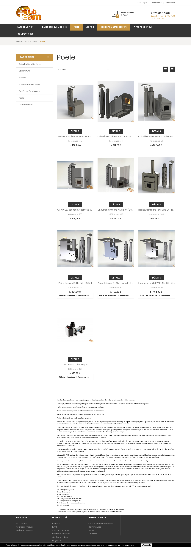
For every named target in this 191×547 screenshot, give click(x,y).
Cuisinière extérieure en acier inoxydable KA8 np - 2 (116, 136)
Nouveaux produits (25, 527)
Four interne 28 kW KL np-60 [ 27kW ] (156, 283)
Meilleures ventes (24, 530)
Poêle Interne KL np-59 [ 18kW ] (75, 283)
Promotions (21, 523)
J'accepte (146, 545)
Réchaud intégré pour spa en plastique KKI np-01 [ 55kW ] (156, 210)
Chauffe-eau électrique (75, 364)
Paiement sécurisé (61, 533)
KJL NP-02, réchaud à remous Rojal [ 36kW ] (75, 210)
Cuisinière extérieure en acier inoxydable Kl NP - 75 (156, 136)
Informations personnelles (100, 523)
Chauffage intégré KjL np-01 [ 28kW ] (116, 210)
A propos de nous (60, 530)
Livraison (56, 523)
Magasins (56, 540)
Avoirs (91, 530)
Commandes (94, 527)
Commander (156, 3)
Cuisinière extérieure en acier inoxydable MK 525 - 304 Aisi (75, 136)
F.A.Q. (54, 527)
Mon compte (141, 3)
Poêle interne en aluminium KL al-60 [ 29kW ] (116, 283)
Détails (75, 131)
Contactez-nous (60, 537)
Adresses (92, 533)
